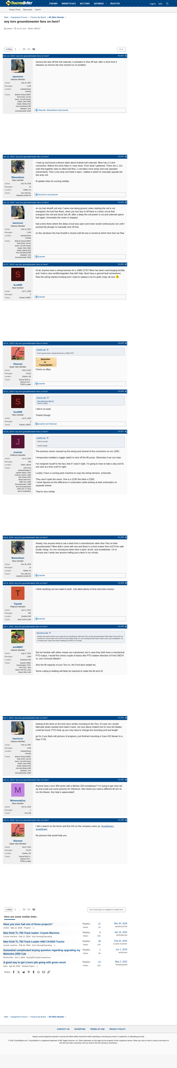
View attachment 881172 (45, 401)
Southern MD (26, 616)
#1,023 (121, 202)
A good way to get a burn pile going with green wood (34, 962)
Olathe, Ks (27, 190)
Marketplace (69, 3)
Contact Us (63, 1029)
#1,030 (121, 626)
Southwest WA (25, 660)
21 (99, 924)
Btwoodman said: (42, 633)
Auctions (85, 3)
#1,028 (121, 537)
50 (24, 49)
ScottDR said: (41, 350)
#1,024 (121, 264)
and (48, 194)
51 (29, 49)
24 (99, 962)
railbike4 (9, 29)
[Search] (167, 3)
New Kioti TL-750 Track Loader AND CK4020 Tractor (33, 941)
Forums (53, 3)
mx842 (6, 928)
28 (99, 941)
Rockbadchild (121, 965)
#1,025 (121, 343)
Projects (27, 928)
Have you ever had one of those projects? (28, 924)
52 (33, 49)
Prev (9, 49)
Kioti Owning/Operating (42, 936)
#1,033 (121, 820)
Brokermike (8, 957)
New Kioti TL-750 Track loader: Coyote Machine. (31, 933)
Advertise (79, 1029)
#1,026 (121, 391)
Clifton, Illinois (26, 465)
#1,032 (121, 780)
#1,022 (121, 156)
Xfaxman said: (41, 398)
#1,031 (121, 718)
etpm (5, 966)
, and (53, 110)
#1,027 (121, 431)
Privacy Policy (117, 1029)
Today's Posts (14, 9)
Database (99, 3)
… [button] (19, 49)
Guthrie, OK (26, 376)
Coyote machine (10, 936)
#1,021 (121, 56)
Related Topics (28, 966)
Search (38, 9)
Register (115, 3)
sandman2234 (121, 926)
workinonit (123, 952)
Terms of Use (97, 1029)
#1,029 (121, 583)
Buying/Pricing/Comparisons (38, 957)
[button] (106, 3)
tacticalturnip (121, 935)
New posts (27, 9)
